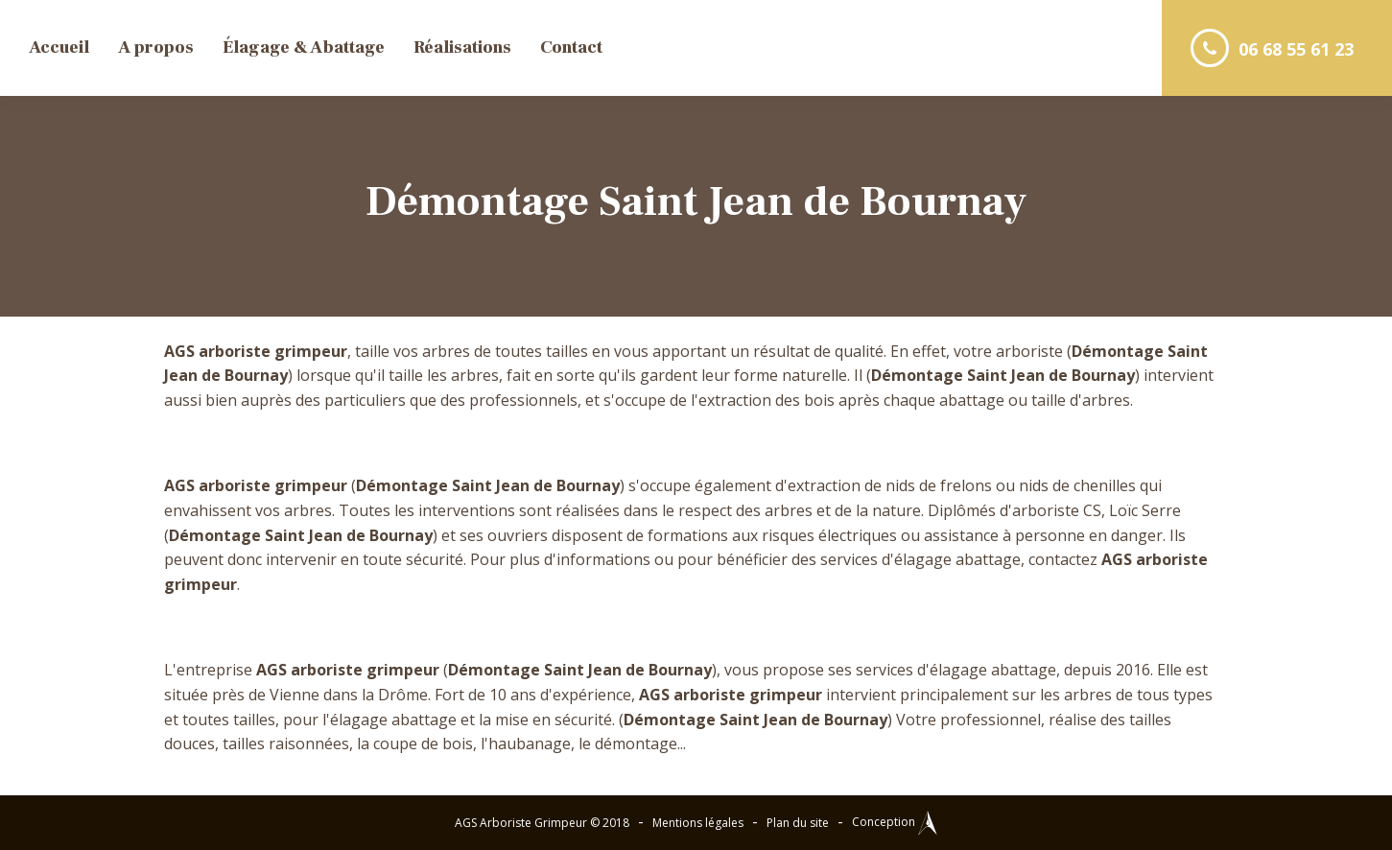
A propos (156, 47)
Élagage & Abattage (304, 47)
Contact (571, 47)
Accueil (59, 47)
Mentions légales (697, 823)
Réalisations (462, 47)
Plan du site (798, 823)
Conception (894, 822)
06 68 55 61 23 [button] (1272, 48)
